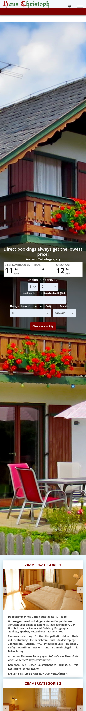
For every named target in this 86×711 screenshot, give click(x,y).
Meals (64, 306)
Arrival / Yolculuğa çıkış (43, 259)
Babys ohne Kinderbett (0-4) (30, 306)
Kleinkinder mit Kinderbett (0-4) (43, 293)
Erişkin (33, 280)
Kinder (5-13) (49, 280)
